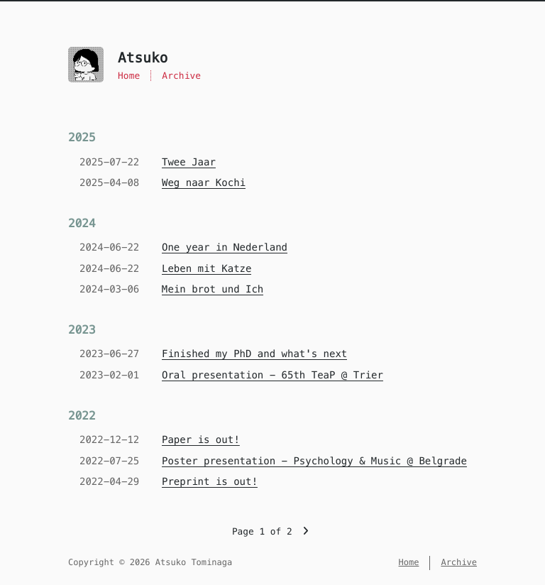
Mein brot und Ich (212, 289)
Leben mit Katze (206, 268)
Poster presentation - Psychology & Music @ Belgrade (314, 460)
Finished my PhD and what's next (254, 353)
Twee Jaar (189, 161)
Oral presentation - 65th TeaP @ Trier (272, 374)
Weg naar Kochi (204, 182)
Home (129, 76)
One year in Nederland (224, 247)
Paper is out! (201, 439)
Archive (181, 76)
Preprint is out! (210, 481)
